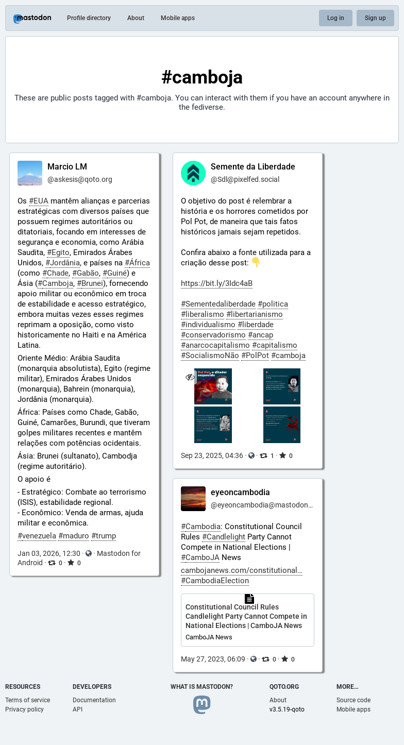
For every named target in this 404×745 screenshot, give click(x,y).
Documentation (94, 700)
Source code (353, 700)
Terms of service (27, 700)
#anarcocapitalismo (215, 345)
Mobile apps (178, 18)
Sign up (375, 18)
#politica (273, 304)
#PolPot (255, 355)
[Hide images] (190, 377)
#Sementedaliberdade (218, 304)
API (77, 709)
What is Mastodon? (202, 686)
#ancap (260, 335)
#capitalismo (274, 345)
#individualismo (208, 324)
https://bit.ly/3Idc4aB (216, 283)
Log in (335, 18)
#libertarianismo (254, 314)
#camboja (288, 355)
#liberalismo (202, 314)
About (135, 18)
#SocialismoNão (210, 355)
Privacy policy (24, 709)
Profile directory (89, 18)
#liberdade (256, 324)
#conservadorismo (213, 335)
